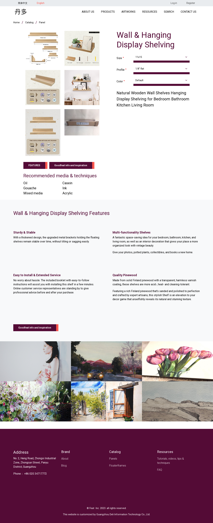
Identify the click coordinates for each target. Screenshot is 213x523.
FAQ (159, 469)
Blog (64, 465)
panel (42, 23)
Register (190, 3)
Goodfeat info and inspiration (70, 166)
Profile (121, 71)
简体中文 (22, 3)
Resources (149, 12)
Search (169, 12)
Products (108, 12)
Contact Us (188, 12)
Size (119, 59)
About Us (88, 12)
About (64, 458)
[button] (42, 49)
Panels (113, 458)
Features (34, 166)
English (40, 3)
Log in (174, 3)
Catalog (29, 23)
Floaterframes (117, 465)
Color (120, 82)
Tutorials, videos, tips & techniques (170, 460)
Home (16, 23)
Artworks (128, 12)
